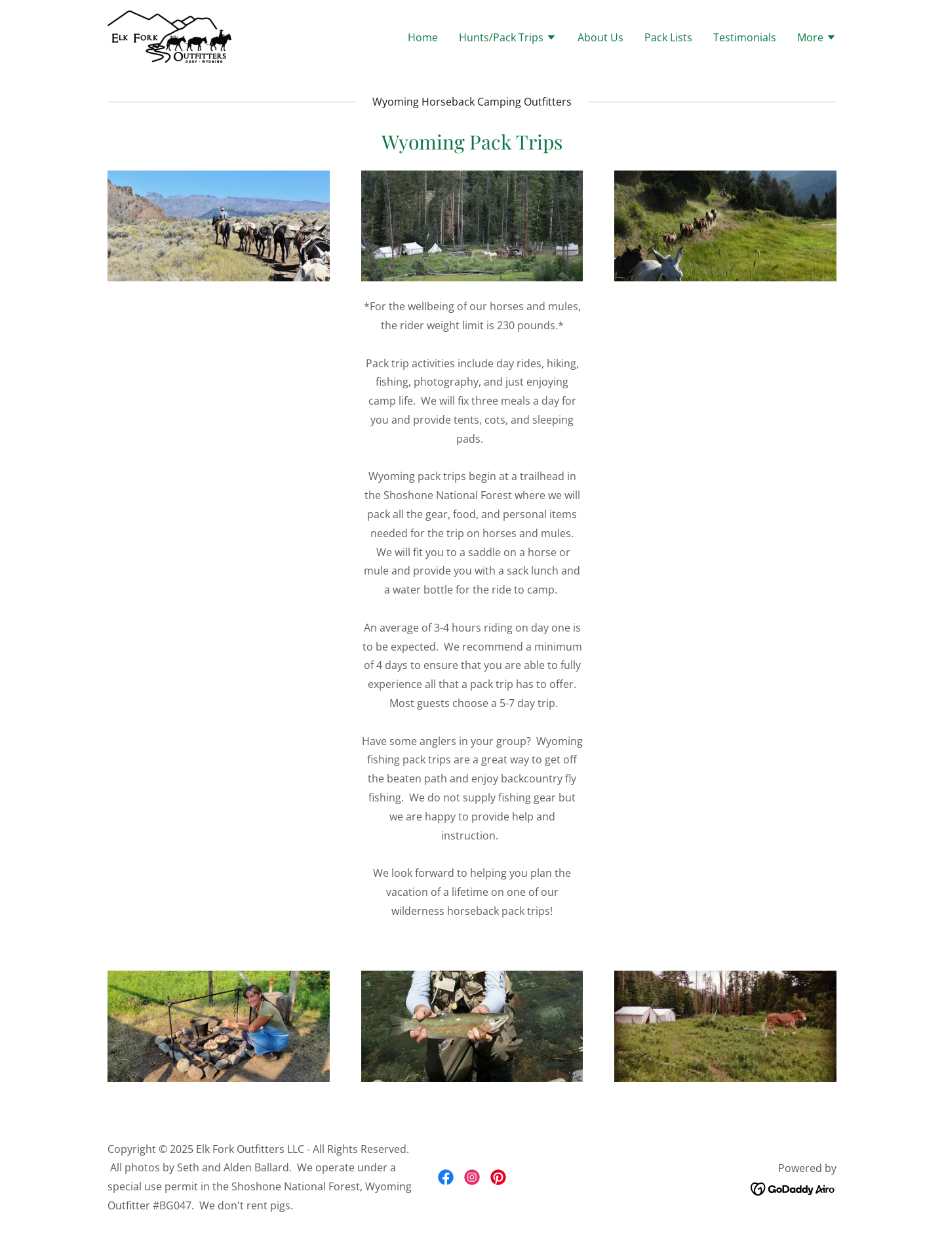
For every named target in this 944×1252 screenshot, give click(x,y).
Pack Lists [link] (668, 37)
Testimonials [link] (744, 37)
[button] (508, 39)
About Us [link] (600, 37)
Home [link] (423, 37)
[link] (169, 35)
